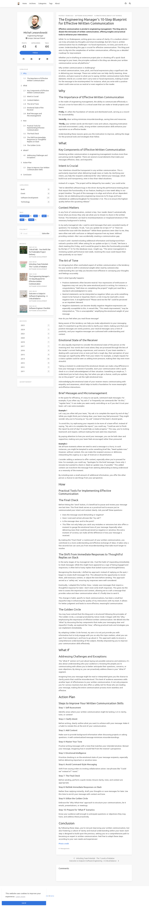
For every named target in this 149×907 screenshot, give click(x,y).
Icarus (52, 896)
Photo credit (64, 844)
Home (24, 3)
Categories (42, 3)
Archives (32, 3)
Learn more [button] (20, 897)
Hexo (46, 896)
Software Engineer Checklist (39, 308)
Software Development (84, 15)
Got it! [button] (24, 903)
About (57, 3)
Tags (51, 3)
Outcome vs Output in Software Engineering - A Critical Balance (38, 296)
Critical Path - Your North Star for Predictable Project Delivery (40, 252)
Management (64, 848)
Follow (35, 53)
